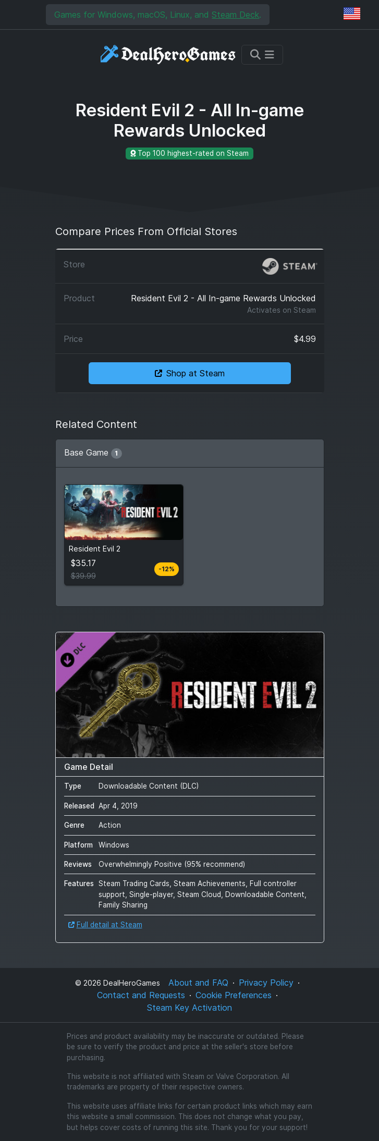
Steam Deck (235, 14)
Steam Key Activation (189, 1007)
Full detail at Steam (105, 925)
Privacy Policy (266, 982)
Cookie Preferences (233, 995)
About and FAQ (198, 982)
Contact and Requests (141, 995)
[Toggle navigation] (262, 55)
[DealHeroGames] (168, 54)
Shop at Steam (190, 373)
